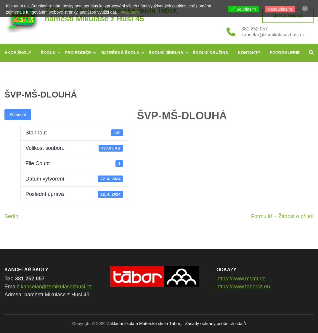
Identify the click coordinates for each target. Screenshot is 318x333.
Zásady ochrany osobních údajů (215, 323)
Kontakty (249, 52)
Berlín (11, 216)
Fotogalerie (285, 52)
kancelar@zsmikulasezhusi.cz (273, 34)
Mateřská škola (119, 52)
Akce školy (17, 52)
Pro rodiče (78, 52)
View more (130, 12)
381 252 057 (254, 28)
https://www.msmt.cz (240, 279)
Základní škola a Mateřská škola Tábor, (144, 323)
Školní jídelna (166, 52)
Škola (48, 52)
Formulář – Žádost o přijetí (282, 216)
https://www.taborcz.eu (243, 287)
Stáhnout (17, 114)
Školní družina (210, 52)
